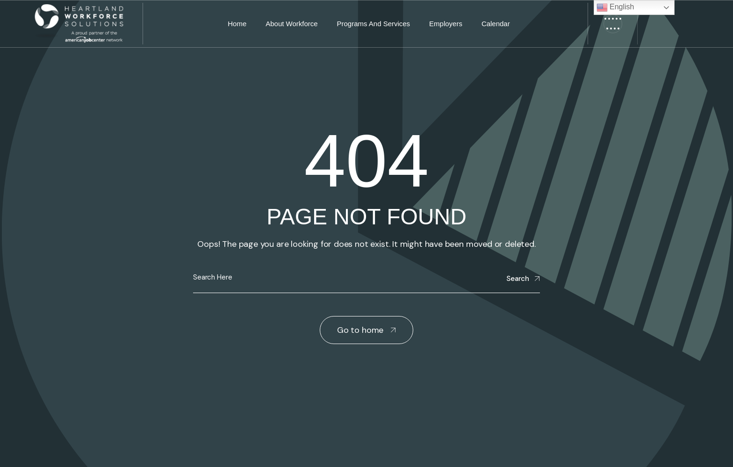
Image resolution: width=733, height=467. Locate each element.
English (615, 7)
